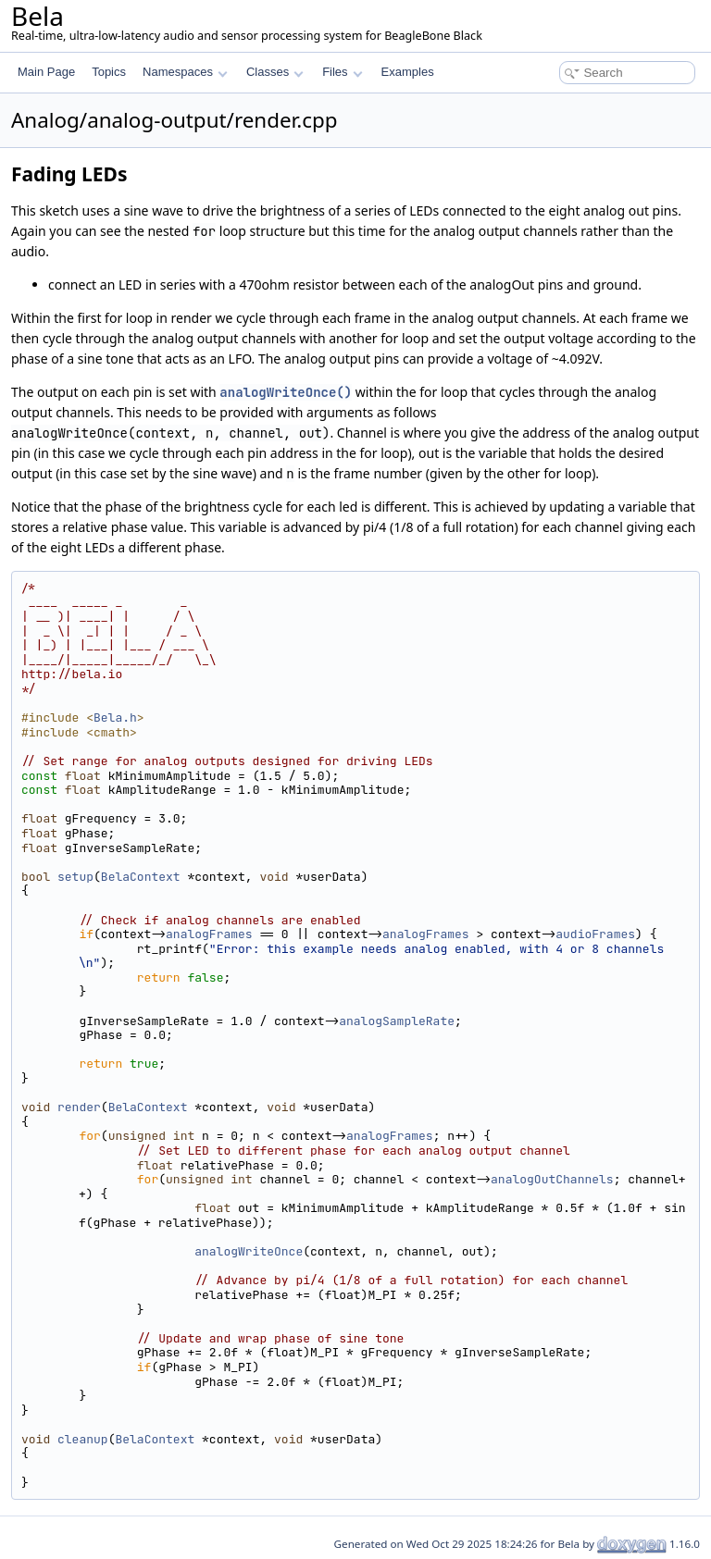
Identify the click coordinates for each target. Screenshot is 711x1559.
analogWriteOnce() (285, 392)
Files (342, 72)
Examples (407, 72)
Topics (109, 72)
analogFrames (209, 934)
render (79, 1107)
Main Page (46, 72)
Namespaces (185, 72)
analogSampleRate (397, 1021)
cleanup (82, 1439)
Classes (275, 72)
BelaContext (141, 877)
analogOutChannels (552, 1179)
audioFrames (595, 934)
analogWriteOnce (248, 1251)
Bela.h (115, 717)
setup (75, 877)
